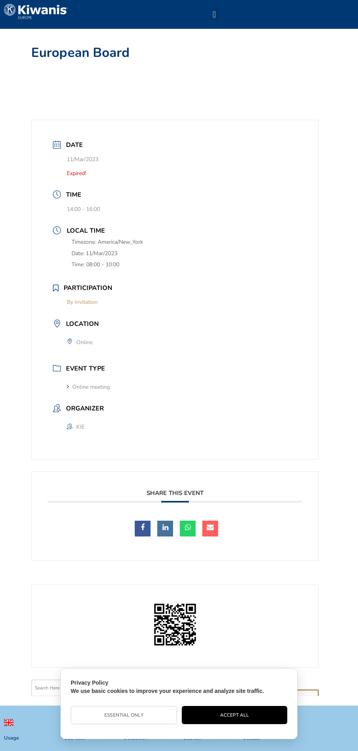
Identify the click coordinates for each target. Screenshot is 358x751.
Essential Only (123, 715)
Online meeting (88, 387)
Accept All (234, 715)
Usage (11, 738)
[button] (214, 14)
